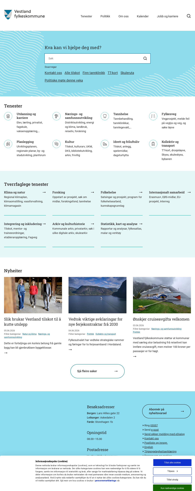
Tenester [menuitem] (86, 16)
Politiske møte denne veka (64, 80)
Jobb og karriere (167, 16)
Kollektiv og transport (106, 334)
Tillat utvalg (172, 465)
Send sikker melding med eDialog (164, 434)
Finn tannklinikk (94, 73)
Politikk (90, 334)
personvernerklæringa (105, 466)
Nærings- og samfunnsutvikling (166, 329)
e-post (155, 429)
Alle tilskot (72, 73)
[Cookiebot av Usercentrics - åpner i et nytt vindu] (17, 486)
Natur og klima (29, 334)
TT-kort (113, 73)
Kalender (143, 16)
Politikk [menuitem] (105, 16)
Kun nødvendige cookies (172, 473)
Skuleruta (127, 73)
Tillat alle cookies (172, 448)
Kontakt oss (53, 73)
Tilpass (172, 456)
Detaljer (141, 485)
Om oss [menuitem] (123, 16)
